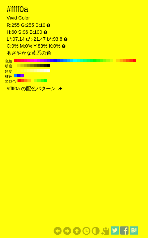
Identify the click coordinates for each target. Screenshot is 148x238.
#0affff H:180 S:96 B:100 (75, 60)
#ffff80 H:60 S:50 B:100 (32, 70)
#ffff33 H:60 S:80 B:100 (22, 70)
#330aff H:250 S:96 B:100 (52, 60)
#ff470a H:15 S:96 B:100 (22, 80)
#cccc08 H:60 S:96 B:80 (22, 65)
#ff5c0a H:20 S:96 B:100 (128, 60)
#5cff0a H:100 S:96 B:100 (101, 60)
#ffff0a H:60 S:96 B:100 (114, 60)
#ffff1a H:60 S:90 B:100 (18, 70)
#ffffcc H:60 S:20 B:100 (42, 70)
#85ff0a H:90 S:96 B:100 (104, 60)
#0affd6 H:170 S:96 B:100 (78, 60)
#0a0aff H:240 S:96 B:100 (55, 60)
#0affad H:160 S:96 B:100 (81, 60)
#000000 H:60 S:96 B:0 (48, 65)
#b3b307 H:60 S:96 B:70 (25, 65)
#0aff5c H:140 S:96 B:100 (88, 60)
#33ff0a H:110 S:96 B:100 (98, 60)
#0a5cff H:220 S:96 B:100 (61, 60)
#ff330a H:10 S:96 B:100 (131, 60)
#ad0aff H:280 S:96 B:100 (42, 60)
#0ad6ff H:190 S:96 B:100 (71, 60)
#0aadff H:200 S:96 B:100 (68, 60)
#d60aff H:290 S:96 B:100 (38, 60)
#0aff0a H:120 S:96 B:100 (94, 60)
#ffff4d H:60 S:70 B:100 (25, 70)
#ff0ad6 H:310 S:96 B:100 (32, 60)
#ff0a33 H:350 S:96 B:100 (18, 60)
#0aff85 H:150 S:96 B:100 (85, 60)
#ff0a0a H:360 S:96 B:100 (15, 60)
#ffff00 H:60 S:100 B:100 (15, 70)
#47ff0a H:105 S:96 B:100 (42, 80)
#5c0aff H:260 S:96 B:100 (48, 60)
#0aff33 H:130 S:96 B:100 (91, 60)
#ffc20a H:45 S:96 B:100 (29, 80)
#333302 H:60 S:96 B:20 (42, 65)
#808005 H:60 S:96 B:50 (32, 65)
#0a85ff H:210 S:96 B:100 (65, 60)
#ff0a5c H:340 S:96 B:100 (22, 60)
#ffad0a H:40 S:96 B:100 (121, 60)
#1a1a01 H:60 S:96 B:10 (45, 65)
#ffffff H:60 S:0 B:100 (48, 70)
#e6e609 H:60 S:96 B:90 (18, 65)
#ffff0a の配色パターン (34, 88)
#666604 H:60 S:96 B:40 (35, 65)
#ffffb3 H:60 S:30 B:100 (38, 70)
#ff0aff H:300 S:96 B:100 (35, 60)
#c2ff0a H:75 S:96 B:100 (35, 80)
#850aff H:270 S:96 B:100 (45, 60)
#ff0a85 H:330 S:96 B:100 (25, 60)
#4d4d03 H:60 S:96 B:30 (38, 65)
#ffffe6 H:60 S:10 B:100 (45, 70)
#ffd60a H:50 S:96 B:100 (118, 60)
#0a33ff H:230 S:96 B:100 (58, 60)
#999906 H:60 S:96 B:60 (28, 65)
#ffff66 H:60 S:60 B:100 (28, 70)
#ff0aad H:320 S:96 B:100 (28, 60)
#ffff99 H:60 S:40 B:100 (35, 70)
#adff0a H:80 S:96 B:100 (108, 60)
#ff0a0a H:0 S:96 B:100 (134, 60)
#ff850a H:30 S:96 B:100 (124, 60)
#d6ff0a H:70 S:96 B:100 (111, 60)
